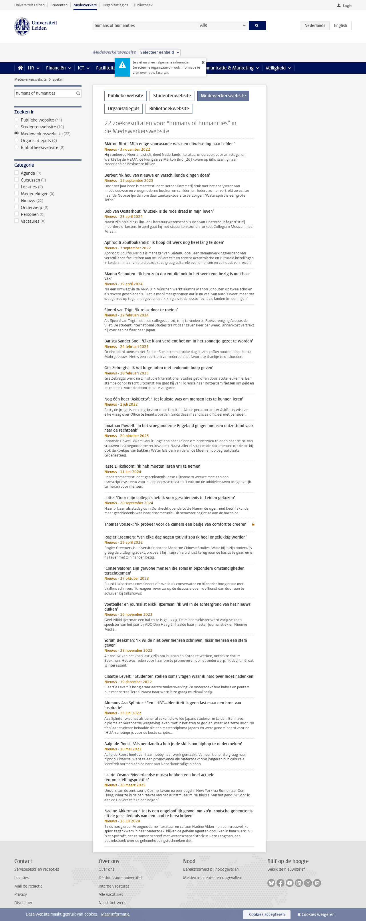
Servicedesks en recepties (36, 869)
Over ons (106, 869)
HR (31, 68)
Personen (47, 214)
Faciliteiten (107, 68)
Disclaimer (23, 903)
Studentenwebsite (47, 127)
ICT (81, 68)
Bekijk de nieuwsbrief (286, 869)
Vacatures (47, 221)
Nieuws (47, 201)
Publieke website (47, 120)
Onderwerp (47, 207)
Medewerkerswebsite (30, 79)
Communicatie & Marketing (226, 68)
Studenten (59, 5)
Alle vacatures (111, 894)
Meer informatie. (115, 914)
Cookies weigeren (318, 914)
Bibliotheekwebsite (47, 147)
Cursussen (47, 180)
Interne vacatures (114, 886)
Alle (203, 25)
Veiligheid (276, 68)
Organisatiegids (115, 5)
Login (347, 5)
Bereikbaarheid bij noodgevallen (211, 869)
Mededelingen (47, 194)
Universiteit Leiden (29, 5)
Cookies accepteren (267, 914)
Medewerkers (85, 5)
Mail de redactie (28, 886)
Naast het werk (112, 903)
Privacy (20, 894)
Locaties (47, 187)
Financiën (56, 68)
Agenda (47, 173)
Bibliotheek (143, 5)
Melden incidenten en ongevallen (212, 877)
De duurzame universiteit (121, 877)
